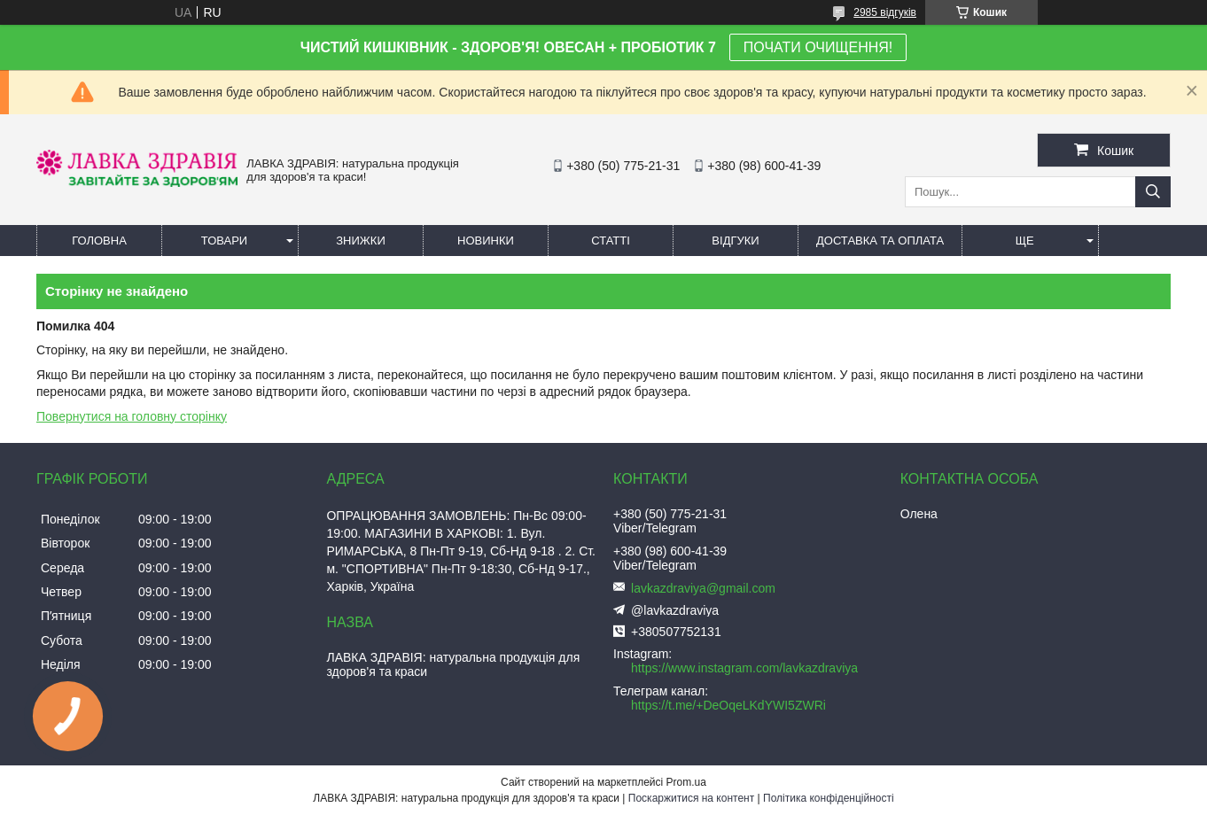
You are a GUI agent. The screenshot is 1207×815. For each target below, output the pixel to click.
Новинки (485, 240)
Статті (610, 240)
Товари (224, 240)
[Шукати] (1153, 191)
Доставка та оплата (880, 240)
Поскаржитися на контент (691, 798)
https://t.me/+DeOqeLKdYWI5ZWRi (728, 705)
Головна (99, 240)
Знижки (360, 240)
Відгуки (735, 240)
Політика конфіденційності (828, 798)
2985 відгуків (884, 12)
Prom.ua (686, 782)
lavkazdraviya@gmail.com (703, 588)
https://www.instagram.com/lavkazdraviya (744, 668)
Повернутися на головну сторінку (131, 416)
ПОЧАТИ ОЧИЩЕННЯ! (818, 47)
